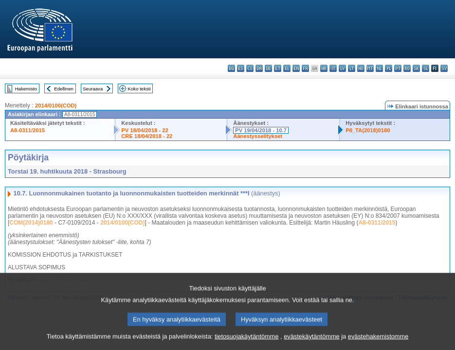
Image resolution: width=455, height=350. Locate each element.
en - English (296, 68)
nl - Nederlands (379, 68)
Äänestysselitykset (257, 136)
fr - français (305, 68)
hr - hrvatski (324, 68)
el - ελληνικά (287, 68)
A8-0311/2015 (27, 130)
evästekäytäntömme (312, 341)
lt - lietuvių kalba (351, 68)
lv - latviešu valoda (342, 68)
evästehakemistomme (378, 341)
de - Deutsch (268, 68)
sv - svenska (444, 68)
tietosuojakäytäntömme (247, 341)
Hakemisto (26, 88)
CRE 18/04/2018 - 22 (146, 136)
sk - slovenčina (416, 68)
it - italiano (333, 68)
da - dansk (259, 68)
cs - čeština (250, 68)
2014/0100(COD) (55, 105)
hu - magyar (360, 68)
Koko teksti (139, 88)
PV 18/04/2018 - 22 (144, 130)
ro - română (407, 68)
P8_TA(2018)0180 (368, 130)
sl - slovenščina (425, 68)
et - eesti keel (277, 68)
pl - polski (388, 68)
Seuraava (93, 88)
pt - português (397, 68)
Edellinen (63, 88)
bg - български (231, 68)
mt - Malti (370, 68)
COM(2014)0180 (31, 222)
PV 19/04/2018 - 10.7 (261, 130)
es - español (240, 68)
